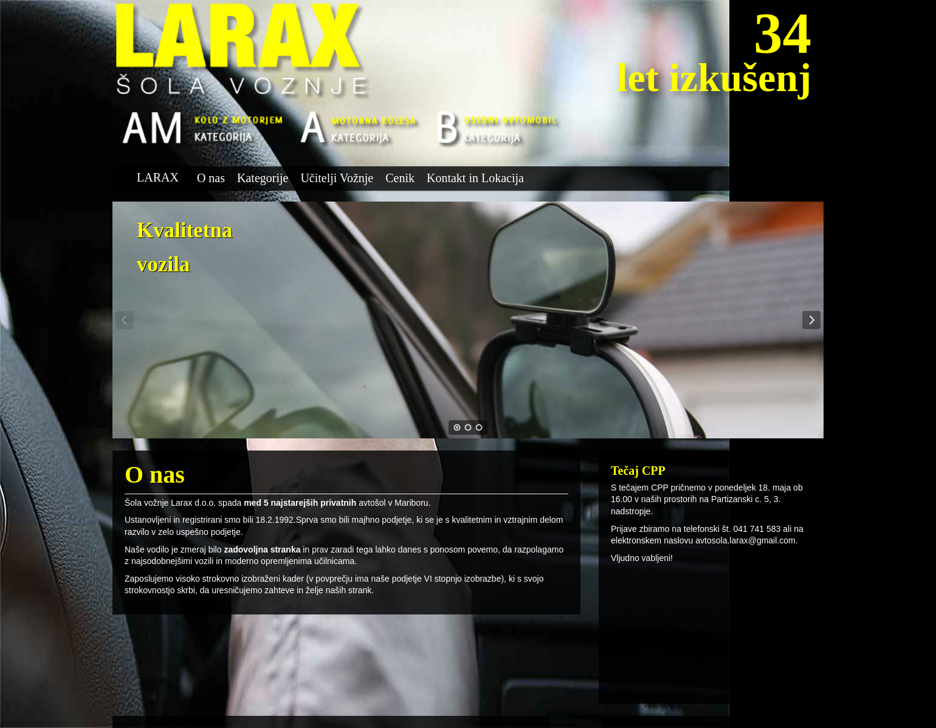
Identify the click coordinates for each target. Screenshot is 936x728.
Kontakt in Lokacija (475, 178)
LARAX (158, 177)
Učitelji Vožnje (336, 178)
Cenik (400, 178)
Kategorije (262, 178)
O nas (211, 178)
